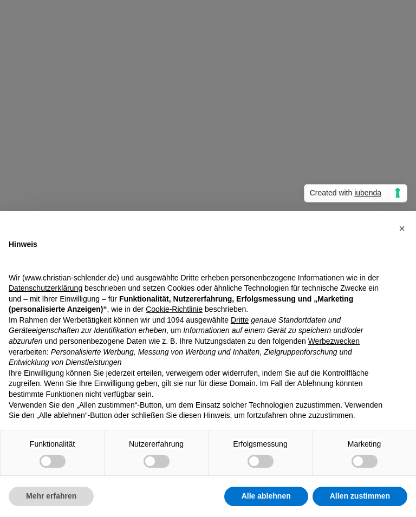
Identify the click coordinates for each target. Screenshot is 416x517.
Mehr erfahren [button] (51, 496)
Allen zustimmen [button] (360, 496)
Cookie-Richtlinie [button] (174, 309)
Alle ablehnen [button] (266, 496)
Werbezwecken (334, 341)
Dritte (240, 320)
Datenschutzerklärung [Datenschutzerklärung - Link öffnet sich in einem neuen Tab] (45, 288)
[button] (402, 228)
